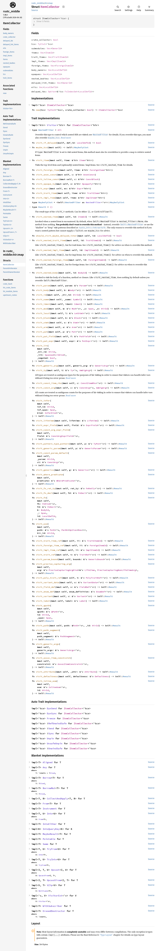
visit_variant (44, 596)
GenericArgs (67, 650)
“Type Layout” (106, 934)
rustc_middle (37, 3)
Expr (79, 188)
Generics (83, 470)
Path (52, 530)
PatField (84, 336)
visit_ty (41, 370)
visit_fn (41, 497)
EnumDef (100, 591)
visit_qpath (43, 605)
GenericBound (96, 559)
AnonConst (89, 174)
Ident (77, 304)
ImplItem (91, 197)
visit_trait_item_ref (48, 541)
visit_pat (41, 331)
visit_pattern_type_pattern (52, 443)
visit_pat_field (45, 336)
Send (51, 728)
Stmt (75, 322)
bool (55, 40)
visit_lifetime (45, 420)
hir (46, 3)
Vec (49, 48)
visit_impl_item (45, 197)
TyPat (97, 443)
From (45, 803)
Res (80, 530)
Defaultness (102, 676)
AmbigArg (84, 370)
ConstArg (84, 387)
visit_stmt (42, 322)
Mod (74, 308)
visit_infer (43, 400)
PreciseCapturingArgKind (63, 570)
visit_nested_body (47, 272)
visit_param (43, 285)
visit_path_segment (47, 630)
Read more (66, 137)
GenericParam (92, 448)
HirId (76, 295)
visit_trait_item (46, 193)
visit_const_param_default (52, 453)
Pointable (49, 839)
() (51, 207)
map (50, 3)
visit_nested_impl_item (50, 250)
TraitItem (93, 193)
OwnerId (56, 48)
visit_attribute (45, 671)
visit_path (42, 625)
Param (82, 285)
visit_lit (41, 345)
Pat (74, 331)
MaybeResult (50, 833)
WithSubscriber (52, 906)
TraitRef (84, 554)
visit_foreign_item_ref (50, 545)
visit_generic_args (47, 644)
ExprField (91, 425)
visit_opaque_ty (45, 184)
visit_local (43, 313)
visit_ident (43, 304)
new (38, 110)
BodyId (82, 272)
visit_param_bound (47, 559)
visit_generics (45, 470)
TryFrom (52, 849)
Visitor (52, 125)
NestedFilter (46, 130)
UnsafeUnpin (54, 743)
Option (52, 91)
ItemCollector (56, 105)
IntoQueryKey (51, 828)
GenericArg (101, 365)
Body (71, 290)
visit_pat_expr (45, 341)
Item (82, 160)
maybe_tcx (41, 147)
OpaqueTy (87, 184)
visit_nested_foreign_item (52, 260)
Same (45, 844)
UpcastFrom (44, 875)
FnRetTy (90, 488)
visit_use (41, 524)
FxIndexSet (71, 91)
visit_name (42, 299)
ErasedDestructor (54, 911)
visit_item (42, 160)
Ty (71, 370)
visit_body (42, 290)
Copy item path (63, 6)
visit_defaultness (47, 676)
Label (82, 601)
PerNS (64, 530)
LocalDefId (59, 70)
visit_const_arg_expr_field (52, 430)
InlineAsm (54, 687)
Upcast (55, 869)
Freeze (51, 718)
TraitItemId (60, 57)
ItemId (49, 52)
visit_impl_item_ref (48, 550)
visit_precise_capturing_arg (53, 564)
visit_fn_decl (44, 493)
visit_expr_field (46, 425)
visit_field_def (45, 587)
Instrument (50, 808)
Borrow (47, 777)
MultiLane (43, 891)
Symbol (77, 299)
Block (77, 318)
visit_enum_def (45, 591)
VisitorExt (55, 895)
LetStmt (78, 313)
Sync (51, 733)
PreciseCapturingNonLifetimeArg (116, 570)
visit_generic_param (48, 448)
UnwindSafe (55, 748)
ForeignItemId (64, 65)
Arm (74, 327)
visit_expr (42, 188)
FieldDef (84, 587)
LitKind (59, 355)
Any (45, 767)
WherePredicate (65, 480)
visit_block (43, 318)
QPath (54, 611)
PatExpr (86, 341)
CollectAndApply (57, 798)
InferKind (50, 413)
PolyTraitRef (93, 577)
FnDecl (82, 493)
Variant (81, 596)
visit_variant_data (47, 582)
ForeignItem (97, 170)
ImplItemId (58, 61)
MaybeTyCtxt (81, 147)
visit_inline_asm (46, 681)
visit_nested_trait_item (50, 240)
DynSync (52, 713)
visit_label (43, 601)
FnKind (46, 504)
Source (34, 10)
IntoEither (50, 823)
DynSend (52, 708)
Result (42, 207)
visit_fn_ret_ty (45, 488)
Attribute (90, 671)
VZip (50, 885)
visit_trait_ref (45, 554)
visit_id (41, 295)
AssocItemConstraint (70, 664)
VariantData (90, 582)
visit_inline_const (47, 179)
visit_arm (41, 327)
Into (50, 813)
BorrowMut (49, 788)
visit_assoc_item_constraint (53, 658)
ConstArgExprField (62, 436)
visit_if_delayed (46, 142)
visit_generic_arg (47, 365)
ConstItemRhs (88, 383)
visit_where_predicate (49, 474)
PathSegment (67, 636)
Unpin (50, 738)
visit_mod (41, 308)
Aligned (48, 762)
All (59, 130)
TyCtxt (41, 44)
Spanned (49, 355)
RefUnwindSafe (57, 723)
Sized (52, 773)
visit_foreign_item (47, 170)
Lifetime (92, 420)
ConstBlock (92, 179)
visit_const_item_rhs (48, 383)
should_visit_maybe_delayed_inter (56, 235)
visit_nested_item (47, 216)
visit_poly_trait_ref (48, 577)
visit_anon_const (46, 174)
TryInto (52, 859)
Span (91, 308)
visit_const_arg (45, 387)
